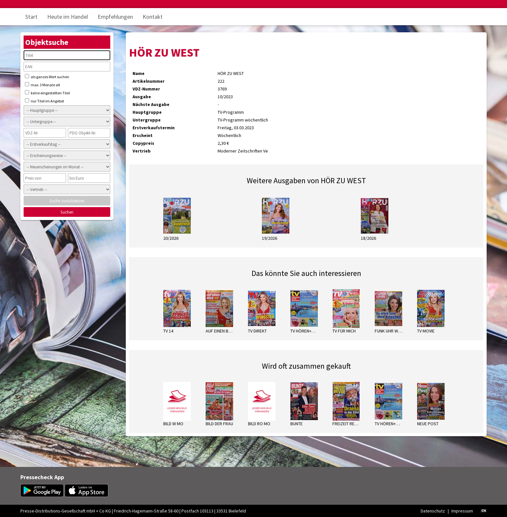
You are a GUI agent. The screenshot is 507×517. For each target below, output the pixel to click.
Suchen (66, 212)
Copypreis (143, 143)
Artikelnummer (149, 81)
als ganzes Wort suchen (47, 76)
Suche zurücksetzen (66, 201)
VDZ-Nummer (146, 89)
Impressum (462, 511)
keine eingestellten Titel (47, 92)
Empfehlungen (115, 16)
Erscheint (143, 135)
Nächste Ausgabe (151, 104)
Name (139, 73)
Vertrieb (142, 151)
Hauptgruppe (147, 112)
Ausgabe (142, 97)
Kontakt (153, 16)
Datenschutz (433, 511)
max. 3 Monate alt (42, 84)
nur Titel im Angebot (44, 100)
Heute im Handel (67, 16)
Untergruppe (147, 120)
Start (31, 16)
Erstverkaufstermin (154, 128)
